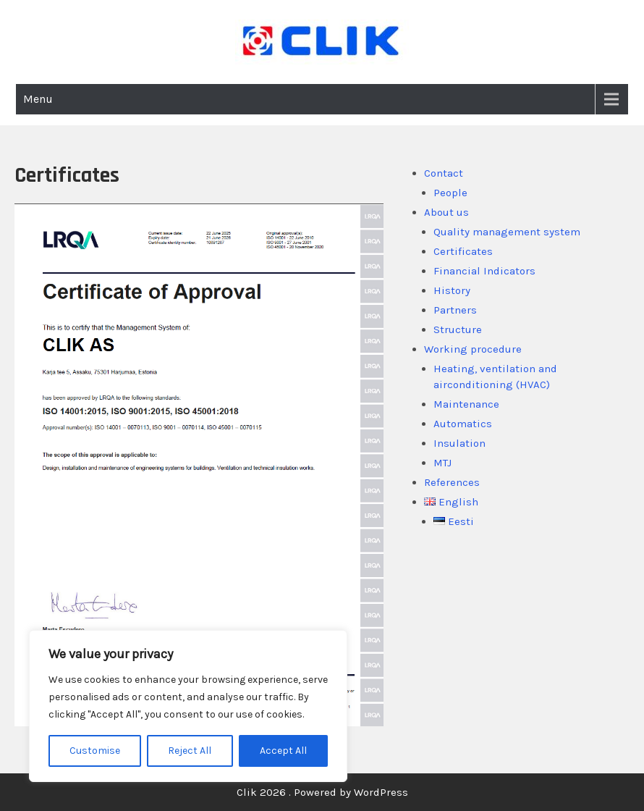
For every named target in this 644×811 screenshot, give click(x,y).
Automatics (462, 423)
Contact (443, 173)
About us (446, 212)
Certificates (463, 251)
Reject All (189, 750)
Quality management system (506, 231)
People (450, 192)
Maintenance (466, 404)
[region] (188, 706)
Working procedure (473, 349)
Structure (457, 329)
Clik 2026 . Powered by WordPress (322, 792)
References (452, 482)
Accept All (283, 750)
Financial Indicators (484, 270)
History (451, 290)
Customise (94, 750)
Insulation (459, 443)
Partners (455, 309)
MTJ (442, 462)
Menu (38, 99)
